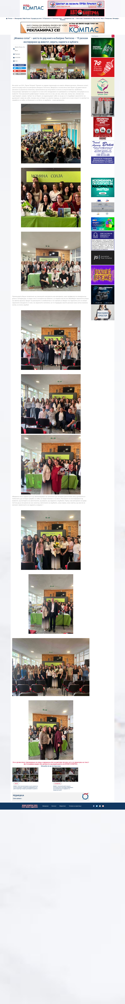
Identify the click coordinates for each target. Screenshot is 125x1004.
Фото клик (79, 18)
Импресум (45, 792)
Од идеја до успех (36, 18)
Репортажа (108, 18)
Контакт (54, 792)
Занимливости (87, 18)
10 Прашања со (47, 18)
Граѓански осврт (58, 18)
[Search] (113, 36)
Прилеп (17, 47)
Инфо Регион (26, 18)
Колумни (62, 19)
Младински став (70, 18)
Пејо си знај (96, 18)
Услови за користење (75, 792)
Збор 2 (102, 18)
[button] (19, 65)
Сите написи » (17, 785)
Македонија (18, 18)
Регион (11, 18)
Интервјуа (116, 18)
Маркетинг (62, 792)
